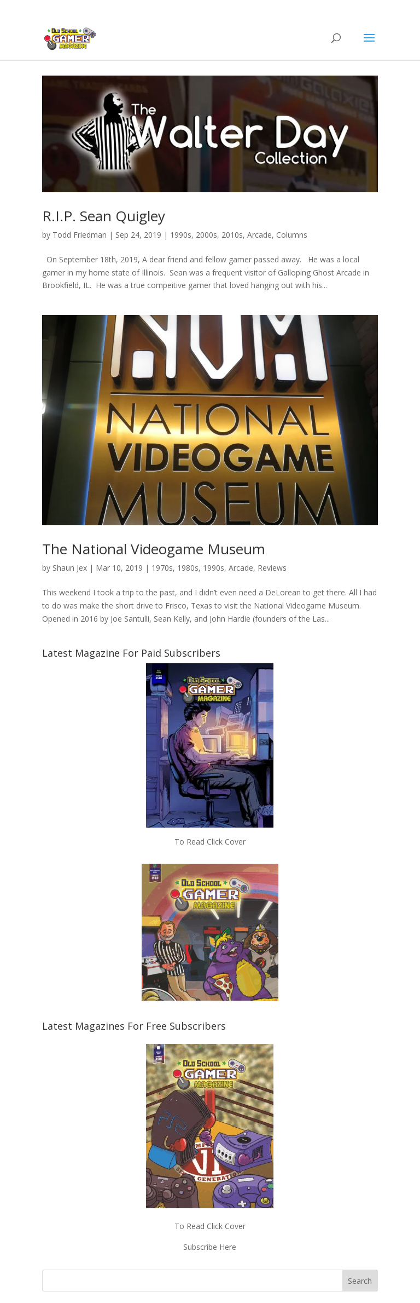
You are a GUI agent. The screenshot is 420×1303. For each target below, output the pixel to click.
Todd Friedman (79, 234)
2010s (232, 234)
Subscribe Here (209, 1247)
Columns (291, 234)
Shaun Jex (69, 567)
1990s (180, 234)
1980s (188, 567)
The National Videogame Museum (153, 549)
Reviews (272, 567)
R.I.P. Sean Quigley (103, 216)
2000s (206, 234)
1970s (162, 567)
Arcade (259, 234)
